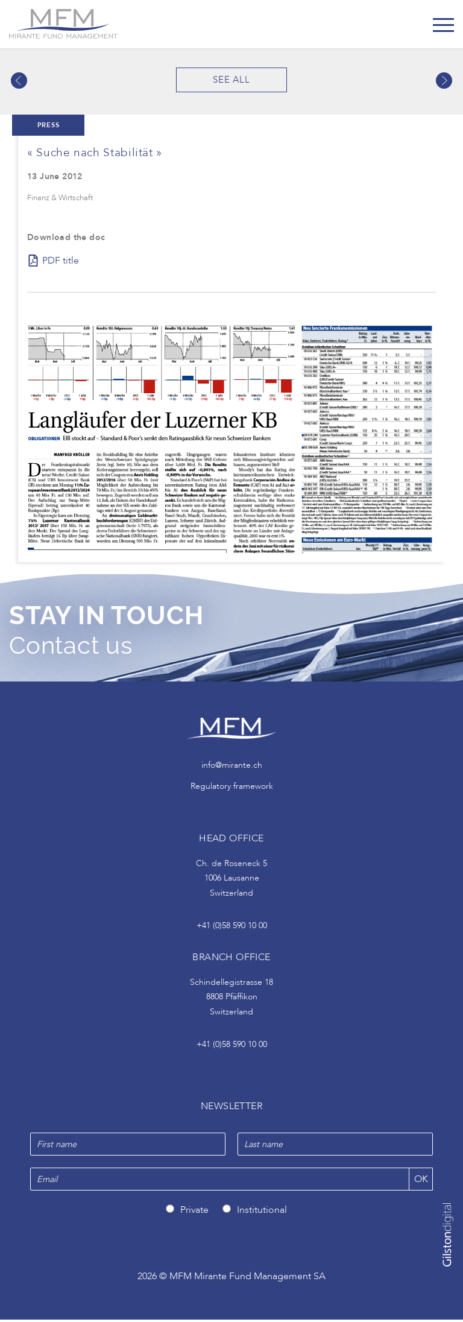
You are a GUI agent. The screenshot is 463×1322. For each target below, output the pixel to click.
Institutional (262, 1212)
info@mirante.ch (231, 767)
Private (194, 1212)
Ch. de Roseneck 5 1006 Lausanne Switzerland (231, 880)
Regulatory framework (232, 788)
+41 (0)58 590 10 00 (232, 928)
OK (421, 1181)
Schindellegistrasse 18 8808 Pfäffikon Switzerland (231, 999)
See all (231, 79)
